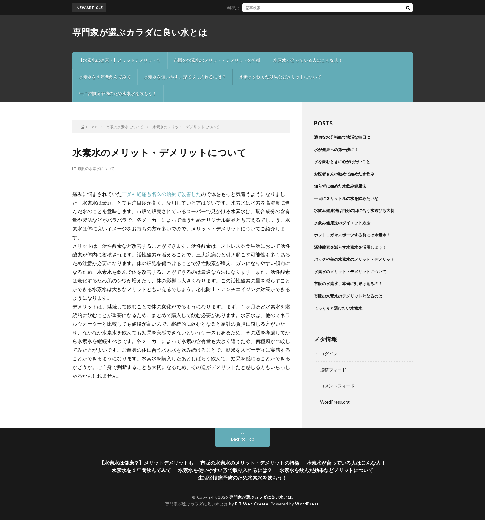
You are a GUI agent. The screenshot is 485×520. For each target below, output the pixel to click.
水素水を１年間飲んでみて (105, 76)
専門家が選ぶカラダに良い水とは (140, 32)
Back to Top (242, 439)
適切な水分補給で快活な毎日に (255, 7)
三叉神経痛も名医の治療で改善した (161, 194)
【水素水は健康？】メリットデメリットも (120, 60)
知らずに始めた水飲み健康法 (340, 186)
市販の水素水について (96, 168)
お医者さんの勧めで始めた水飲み (344, 173)
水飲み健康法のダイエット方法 (342, 222)
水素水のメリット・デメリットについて (350, 271)
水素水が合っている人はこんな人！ (308, 60)
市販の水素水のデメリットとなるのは (348, 296)
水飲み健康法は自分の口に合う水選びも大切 (354, 210)
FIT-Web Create (251, 503)
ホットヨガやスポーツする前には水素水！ (352, 234)
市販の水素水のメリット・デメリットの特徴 (217, 60)
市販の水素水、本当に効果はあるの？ (348, 283)
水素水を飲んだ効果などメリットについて (280, 76)
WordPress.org (335, 401)
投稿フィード (333, 369)
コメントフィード (337, 385)
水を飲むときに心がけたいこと (342, 161)
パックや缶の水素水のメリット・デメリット (354, 259)
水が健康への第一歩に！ (336, 149)
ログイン (328, 353)
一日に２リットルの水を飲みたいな (346, 198)
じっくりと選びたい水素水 (338, 308)
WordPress (307, 503)
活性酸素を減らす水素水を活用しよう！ (350, 247)
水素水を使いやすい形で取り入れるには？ (185, 76)
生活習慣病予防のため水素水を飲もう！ (118, 93)
